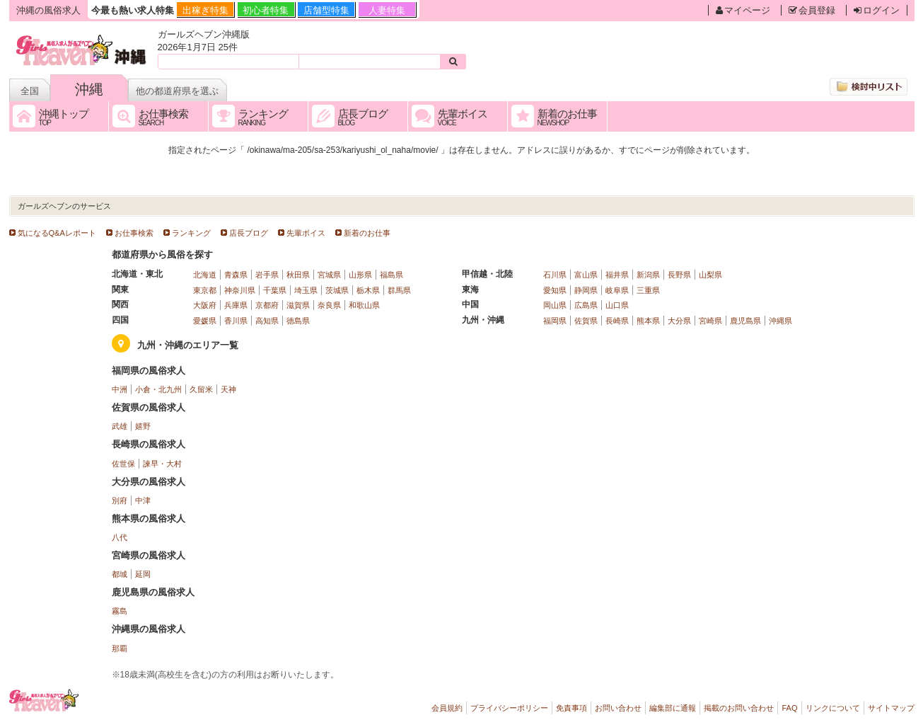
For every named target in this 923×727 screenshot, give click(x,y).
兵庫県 (236, 305)
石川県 (555, 274)
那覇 (119, 648)
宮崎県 (710, 320)
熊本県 (648, 320)
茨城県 (337, 290)
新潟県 (648, 274)
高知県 (267, 320)
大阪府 (204, 305)
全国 (30, 91)
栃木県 (368, 290)
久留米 (201, 389)
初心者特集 (266, 10)
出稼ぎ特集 (205, 10)
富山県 (586, 274)
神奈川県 (239, 290)
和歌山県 (364, 305)
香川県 (236, 320)
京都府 (267, 305)
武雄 (119, 426)
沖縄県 (780, 320)
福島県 (391, 274)
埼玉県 (306, 290)
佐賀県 (586, 320)
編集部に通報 (672, 708)
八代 (119, 537)
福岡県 (555, 320)
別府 (119, 500)
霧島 (119, 611)
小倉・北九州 (158, 389)
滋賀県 (298, 305)
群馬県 (399, 290)
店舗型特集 (326, 10)
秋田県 (298, 274)
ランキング (191, 233)
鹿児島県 (745, 320)
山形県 (360, 274)
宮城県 (329, 274)
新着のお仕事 (367, 233)
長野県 (679, 274)
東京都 (204, 290)
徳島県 (298, 320)
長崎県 (617, 320)
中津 (143, 500)
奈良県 (329, 305)
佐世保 (123, 463)
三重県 (648, 290)
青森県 (236, 274)
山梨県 (710, 274)
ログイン (877, 10)
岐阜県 (617, 290)
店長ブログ (248, 233)
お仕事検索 (134, 233)
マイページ (743, 10)
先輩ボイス (305, 233)
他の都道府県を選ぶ (177, 91)
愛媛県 (204, 320)
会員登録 (812, 10)
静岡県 (586, 290)
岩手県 (267, 274)
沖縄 (89, 89)
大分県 (679, 320)
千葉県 (274, 290)
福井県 (617, 274)
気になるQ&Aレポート (57, 233)
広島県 (586, 305)
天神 (228, 389)
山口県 (617, 305)
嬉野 (143, 426)
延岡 (143, 574)
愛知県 (555, 290)
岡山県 (555, 305)
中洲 (119, 389)
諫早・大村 (162, 463)
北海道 (204, 274)
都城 (119, 574)
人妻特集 (386, 10)
